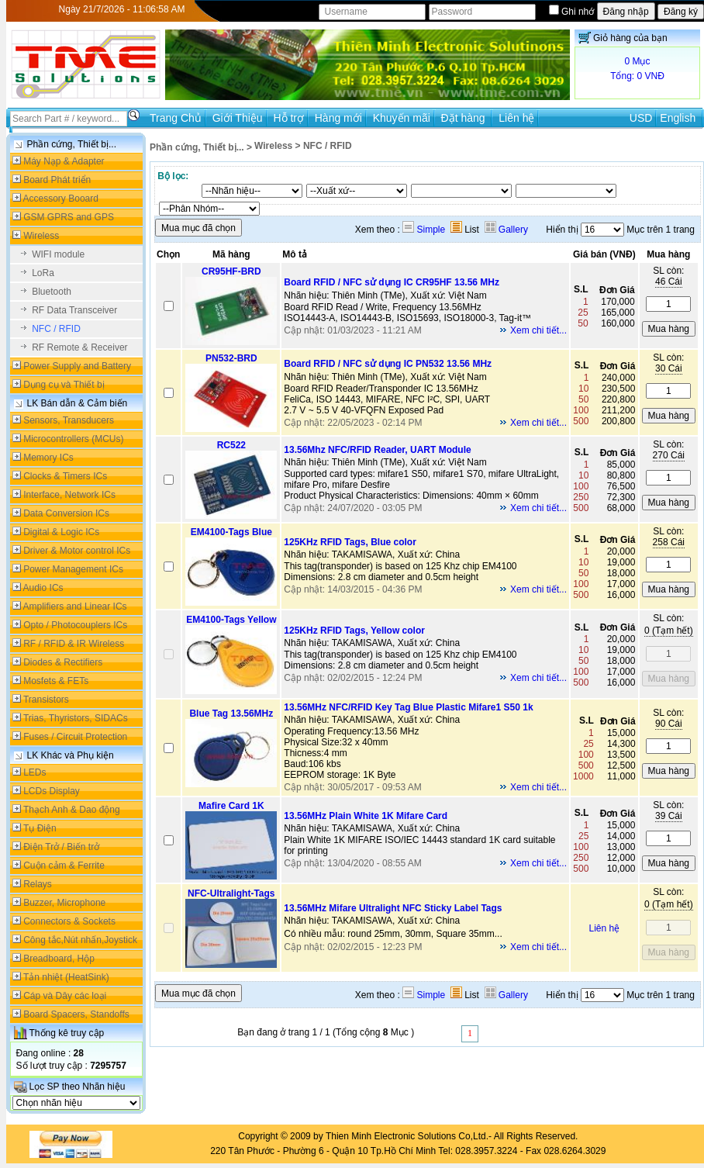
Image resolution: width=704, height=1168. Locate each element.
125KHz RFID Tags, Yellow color (354, 630)
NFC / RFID (56, 328)
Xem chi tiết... (538, 330)
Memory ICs (48, 457)
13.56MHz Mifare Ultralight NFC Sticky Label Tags (393, 908)
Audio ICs (43, 587)
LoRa (43, 273)
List (464, 229)
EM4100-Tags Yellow (231, 619)
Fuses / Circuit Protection (75, 736)
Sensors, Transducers (68, 420)
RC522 (231, 445)
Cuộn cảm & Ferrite (64, 865)
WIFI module (58, 254)
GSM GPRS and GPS (68, 217)
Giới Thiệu (237, 118)
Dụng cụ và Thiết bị (63, 384)
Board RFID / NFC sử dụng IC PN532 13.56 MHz (388, 363)
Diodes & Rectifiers (62, 662)
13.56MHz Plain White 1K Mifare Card (365, 815)
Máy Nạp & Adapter (63, 161)
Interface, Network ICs (69, 494)
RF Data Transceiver (74, 310)
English (677, 118)
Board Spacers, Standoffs (76, 1014)
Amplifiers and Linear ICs (75, 606)
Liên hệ (516, 118)
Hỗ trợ (288, 118)
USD (641, 118)
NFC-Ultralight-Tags (231, 893)
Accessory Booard (60, 198)
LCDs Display (51, 791)
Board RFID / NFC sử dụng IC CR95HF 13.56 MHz (391, 282)
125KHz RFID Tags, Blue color (350, 542)
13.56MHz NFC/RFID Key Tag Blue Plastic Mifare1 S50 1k (408, 707)
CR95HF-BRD (231, 271)
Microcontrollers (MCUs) (73, 439)
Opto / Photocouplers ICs (75, 625)
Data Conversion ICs (66, 513)
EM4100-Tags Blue (231, 532)
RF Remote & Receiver (79, 347)
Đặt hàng (464, 118)
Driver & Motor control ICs (76, 550)
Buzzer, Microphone (64, 902)
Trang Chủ (176, 118)
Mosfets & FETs (55, 681)
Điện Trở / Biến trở (61, 846)
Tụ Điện (40, 828)
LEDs (34, 772)
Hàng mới (338, 118)
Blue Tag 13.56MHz (231, 713)
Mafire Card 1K (231, 805)
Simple (423, 229)
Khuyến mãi (401, 118)
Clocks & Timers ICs (65, 476)
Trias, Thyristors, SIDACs (75, 718)
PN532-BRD (231, 358)
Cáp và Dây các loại (64, 995)
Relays (37, 884)
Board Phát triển (57, 180)
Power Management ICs (73, 569)
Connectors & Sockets (69, 921)
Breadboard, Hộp (59, 958)
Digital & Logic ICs (61, 532)
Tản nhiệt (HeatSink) (66, 977)
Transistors (46, 699)
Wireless (41, 235)
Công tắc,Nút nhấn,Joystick (80, 940)
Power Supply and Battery (77, 366)
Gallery (506, 229)
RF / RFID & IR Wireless (73, 643)
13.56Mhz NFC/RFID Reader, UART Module (377, 449)
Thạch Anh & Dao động (71, 809)
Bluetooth (51, 291)
